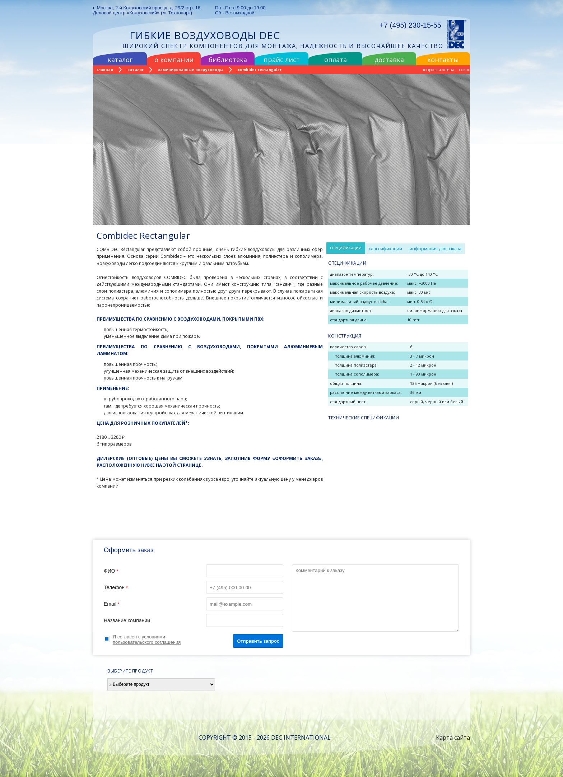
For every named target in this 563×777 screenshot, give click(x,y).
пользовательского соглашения (147, 642)
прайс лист (282, 59)
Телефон (193, 587)
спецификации (346, 248)
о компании (174, 59)
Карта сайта (453, 737)
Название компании (193, 620)
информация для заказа (435, 249)
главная (105, 69)
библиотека (228, 59)
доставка (389, 59)
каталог (120, 59)
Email (193, 603)
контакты (443, 59)
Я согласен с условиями (147, 639)
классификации (385, 249)
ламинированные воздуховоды (190, 69)
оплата (335, 59)
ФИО (193, 570)
